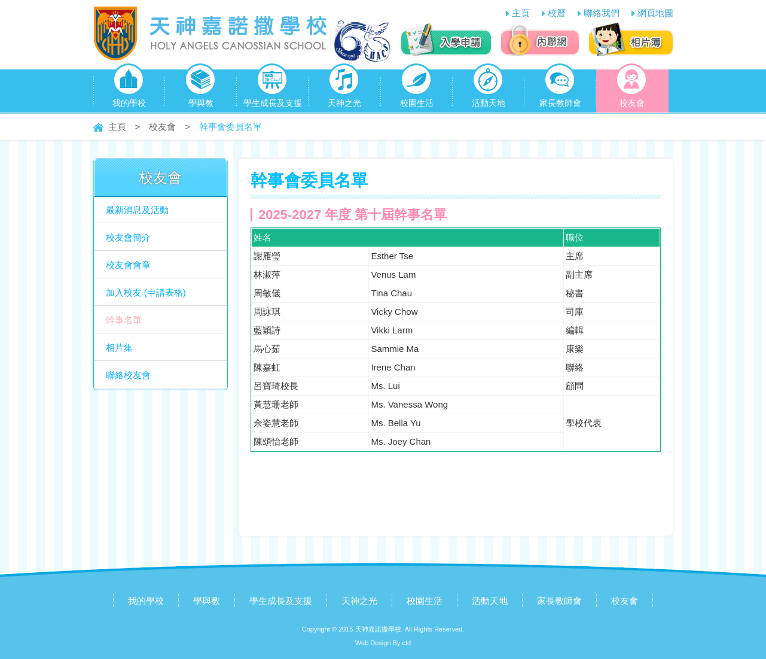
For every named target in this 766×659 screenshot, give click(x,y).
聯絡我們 (601, 13)
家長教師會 (560, 88)
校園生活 (417, 88)
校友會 (631, 88)
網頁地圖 (655, 13)
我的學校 (129, 88)
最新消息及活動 (137, 210)
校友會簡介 (128, 237)
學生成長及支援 (272, 88)
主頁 (521, 13)
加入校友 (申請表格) (146, 292)
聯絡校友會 (128, 375)
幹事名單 (124, 320)
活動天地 (488, 88)
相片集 (119, 347)
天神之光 (344, 88)
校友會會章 (128, 265)
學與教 (200, 88)
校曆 (557, 13)
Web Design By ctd (383, 642)
